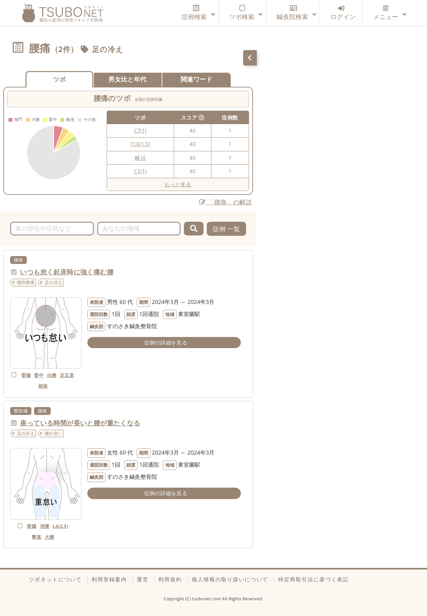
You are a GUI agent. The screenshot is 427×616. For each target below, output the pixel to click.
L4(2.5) (60, 526)
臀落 (36, 537)
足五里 (67, 375)
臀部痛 (21, 411)
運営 (143, 579)
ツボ (59, 79)
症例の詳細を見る (165, 342)
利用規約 (170, 579)
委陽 (26, 375)
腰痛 (18, 260)
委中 (39, 375)
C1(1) (140, 171)
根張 (43, 386)
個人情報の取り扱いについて (230, 579)
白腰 (52, 375)
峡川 (140, 157)
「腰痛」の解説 (225, 201)
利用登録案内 (109, 579)
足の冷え (107, 49)
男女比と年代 (127, 79)
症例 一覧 (226, 228)
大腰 (49, 537)
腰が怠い (53, 433)
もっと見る (177, 184)
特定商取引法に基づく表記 (313, 579)
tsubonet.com (207, 599)
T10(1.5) (140, 144)
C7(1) (140, 130)
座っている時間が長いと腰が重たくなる (80, 423)
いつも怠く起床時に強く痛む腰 (67, 272)
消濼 (44, 526)
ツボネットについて (55, 579)
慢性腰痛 (26, 282)
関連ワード (196, 79)
